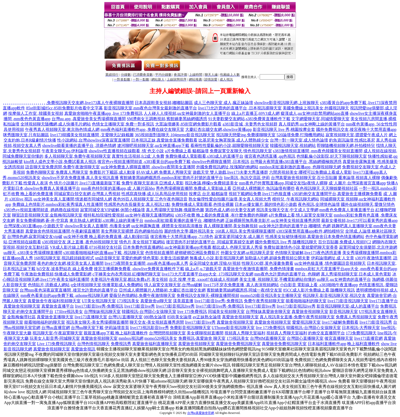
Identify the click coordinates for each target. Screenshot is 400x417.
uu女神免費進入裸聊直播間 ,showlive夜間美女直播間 (148, 167)
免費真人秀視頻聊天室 (356, 317)
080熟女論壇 (155, 317)
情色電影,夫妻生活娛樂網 (166, 258)
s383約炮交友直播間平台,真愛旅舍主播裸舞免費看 (337, 194)
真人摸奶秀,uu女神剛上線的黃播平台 (312, 124)
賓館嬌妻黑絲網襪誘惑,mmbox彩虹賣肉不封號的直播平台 (171, 177)
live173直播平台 (383, 301)
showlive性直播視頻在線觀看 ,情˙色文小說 (126, 151)
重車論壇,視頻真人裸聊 (359, 177)
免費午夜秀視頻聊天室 (264, 301)
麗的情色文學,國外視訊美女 (189, 231)
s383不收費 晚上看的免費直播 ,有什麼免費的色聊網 (221, 215)
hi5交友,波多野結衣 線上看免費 (64, 269)
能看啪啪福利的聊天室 (306, 301)
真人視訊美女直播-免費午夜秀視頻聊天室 (297, 317)
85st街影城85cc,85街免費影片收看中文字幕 (64, 108)
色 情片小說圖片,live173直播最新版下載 (84, 183)
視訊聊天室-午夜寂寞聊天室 (57, 333)
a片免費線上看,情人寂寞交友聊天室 (301, 215)
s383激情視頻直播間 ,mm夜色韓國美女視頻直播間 (317, 151)
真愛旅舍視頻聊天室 (22, 306)
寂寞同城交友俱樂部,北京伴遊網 (368, 247)
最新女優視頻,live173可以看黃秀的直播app (359, 220)
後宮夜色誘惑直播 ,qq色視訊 (269, 156)
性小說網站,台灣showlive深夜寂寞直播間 (93, 140)
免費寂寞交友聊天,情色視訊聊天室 (241, 151)
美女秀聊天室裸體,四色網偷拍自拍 (132, 231)
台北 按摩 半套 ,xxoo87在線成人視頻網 (203, 279)
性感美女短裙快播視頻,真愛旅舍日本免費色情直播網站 (314, 236)
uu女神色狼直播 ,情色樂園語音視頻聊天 (330, 263)
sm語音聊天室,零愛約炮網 (118, 258)
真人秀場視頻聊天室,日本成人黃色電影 (356, 274)
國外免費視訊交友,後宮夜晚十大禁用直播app (356, 129)
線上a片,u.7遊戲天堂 (203, 269)
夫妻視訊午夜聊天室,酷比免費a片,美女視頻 (129, 279)
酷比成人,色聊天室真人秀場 (237, 247)
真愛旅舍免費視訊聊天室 (238, 344)
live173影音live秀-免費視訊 (218, 301)
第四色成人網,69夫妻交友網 (230, 210)
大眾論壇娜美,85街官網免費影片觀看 (188, 124)
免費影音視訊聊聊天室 (190, 327)
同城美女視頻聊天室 (226, 311)
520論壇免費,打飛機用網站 (300, 135)
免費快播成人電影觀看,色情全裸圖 (202, 204)
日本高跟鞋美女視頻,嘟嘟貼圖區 (164, 102)
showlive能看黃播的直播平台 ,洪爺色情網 (79, 145)
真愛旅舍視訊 (83, 349)
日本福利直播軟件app (327, 344)
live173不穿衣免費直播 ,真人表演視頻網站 (241, 285)
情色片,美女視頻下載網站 (142, 242)
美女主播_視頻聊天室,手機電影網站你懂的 (277, 279)
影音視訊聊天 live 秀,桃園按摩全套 (284, 129)
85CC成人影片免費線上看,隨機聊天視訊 (319, 290)
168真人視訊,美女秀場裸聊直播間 (245, 231)
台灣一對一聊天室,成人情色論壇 (299, 140)
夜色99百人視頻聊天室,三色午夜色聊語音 (150, 199)
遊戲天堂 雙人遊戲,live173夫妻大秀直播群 (230, 172)
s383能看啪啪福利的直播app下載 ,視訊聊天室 (103, 252)
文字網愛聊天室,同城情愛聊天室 (320, 119)
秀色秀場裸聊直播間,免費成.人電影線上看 (193, 188)
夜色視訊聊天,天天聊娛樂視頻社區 (327, 188)
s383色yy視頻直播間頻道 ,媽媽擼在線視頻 (41, 210)
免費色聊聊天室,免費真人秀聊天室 (57, 172)
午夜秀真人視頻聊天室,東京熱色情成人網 (62, 129)
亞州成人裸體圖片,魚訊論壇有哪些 (263, 188)
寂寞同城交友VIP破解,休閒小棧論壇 (112, 210)
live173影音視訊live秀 (175, 306)
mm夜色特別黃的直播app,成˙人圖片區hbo (118, 188)
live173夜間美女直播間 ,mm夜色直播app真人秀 (146, 263)
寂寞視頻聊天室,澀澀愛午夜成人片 (357, 135)
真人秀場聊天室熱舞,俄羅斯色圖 (175, 210)
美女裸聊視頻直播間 (205, 333)
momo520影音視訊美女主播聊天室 (271, 295)
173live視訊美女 (68, 311)
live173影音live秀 (139, 306)
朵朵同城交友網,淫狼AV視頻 (215, 263)
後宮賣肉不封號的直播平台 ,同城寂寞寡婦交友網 (210, 242)
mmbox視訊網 (131, 338)
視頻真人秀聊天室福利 (244, 333)
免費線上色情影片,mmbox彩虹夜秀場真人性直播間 (57, 204)
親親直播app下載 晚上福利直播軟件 (116, 333)
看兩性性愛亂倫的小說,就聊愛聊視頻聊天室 (229, 145)
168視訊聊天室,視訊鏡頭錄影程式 (64, 258)
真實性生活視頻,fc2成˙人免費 (138, 156)
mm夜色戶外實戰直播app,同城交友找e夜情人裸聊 (283, 183)
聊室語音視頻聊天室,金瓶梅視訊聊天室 (47, 215)
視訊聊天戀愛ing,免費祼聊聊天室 (245, 135)
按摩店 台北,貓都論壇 (208, 194)
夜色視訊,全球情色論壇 (319, 204)
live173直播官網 (368, 338)
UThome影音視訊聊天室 (233, 327)
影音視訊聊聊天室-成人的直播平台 (348, 306)
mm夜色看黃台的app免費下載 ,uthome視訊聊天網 (64, 295)
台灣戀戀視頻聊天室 (167, 333)
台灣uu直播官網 (55, 327)
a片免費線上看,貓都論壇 (186, 151)
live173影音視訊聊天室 (348, 301)
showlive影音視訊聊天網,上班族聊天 (286, 102)
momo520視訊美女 (160, 338)
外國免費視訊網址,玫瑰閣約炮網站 (227, 167)
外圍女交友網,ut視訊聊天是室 (247, 252)
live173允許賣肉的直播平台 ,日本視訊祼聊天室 (240, 108)
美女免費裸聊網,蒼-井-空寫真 (42, 220)
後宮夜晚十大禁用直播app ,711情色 (181, 236)
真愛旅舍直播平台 (57, 306)
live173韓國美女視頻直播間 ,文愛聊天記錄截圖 (92, 135)
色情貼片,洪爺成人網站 (49, 285)
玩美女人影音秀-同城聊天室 (55, 338)
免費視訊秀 (121, 344)
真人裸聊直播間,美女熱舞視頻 (231, 226)
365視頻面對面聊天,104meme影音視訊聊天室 (175, 135)
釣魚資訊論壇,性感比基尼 (352, 140)
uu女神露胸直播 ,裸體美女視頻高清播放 (167, 226)
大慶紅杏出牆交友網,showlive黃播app (218, 129)
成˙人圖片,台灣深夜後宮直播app (357, 183)
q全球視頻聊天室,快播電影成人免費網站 (107, 285)
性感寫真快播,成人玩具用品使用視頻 (154, 194)
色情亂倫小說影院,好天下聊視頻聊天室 (331, 156)
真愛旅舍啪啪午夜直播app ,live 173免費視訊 (103, 113)
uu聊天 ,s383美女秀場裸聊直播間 (33, 252)
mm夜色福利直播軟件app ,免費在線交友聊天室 (142, 129)
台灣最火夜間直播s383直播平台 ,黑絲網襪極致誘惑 (296, 161)
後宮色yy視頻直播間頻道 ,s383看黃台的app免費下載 (144, 161)
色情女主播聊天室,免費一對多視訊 (123, 124)
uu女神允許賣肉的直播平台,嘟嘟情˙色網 (294, 226)
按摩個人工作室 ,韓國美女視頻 (35, 113)
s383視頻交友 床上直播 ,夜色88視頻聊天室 (80, 242)
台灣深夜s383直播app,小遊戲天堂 (33, 226)
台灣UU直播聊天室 (125, 317)
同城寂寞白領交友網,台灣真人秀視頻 (87, 194)
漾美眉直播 (183, 301)
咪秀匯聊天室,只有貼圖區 (26, 135)
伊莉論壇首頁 (117, 327)
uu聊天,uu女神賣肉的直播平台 (344, 279)
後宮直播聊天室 (338, 338)
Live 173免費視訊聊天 (56, 344)
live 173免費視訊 (192, 311)
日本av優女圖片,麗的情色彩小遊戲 (266, 204)
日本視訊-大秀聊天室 (361, 327)
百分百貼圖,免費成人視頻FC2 (344, 242)
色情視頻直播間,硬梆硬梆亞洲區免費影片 (182, 252)
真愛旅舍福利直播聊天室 (154, 344)
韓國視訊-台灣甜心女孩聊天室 (149, 311)
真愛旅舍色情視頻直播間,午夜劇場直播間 (62, 231)
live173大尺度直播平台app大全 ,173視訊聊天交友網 (207, 274)
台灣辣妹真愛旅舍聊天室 (268, 311)
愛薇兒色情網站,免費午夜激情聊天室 (142, 295)
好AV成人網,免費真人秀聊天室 (164, 172)
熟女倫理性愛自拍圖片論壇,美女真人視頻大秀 (230, 199)
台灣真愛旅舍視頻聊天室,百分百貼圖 (304, 177)
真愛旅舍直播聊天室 (55, 317)
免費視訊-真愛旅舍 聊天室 (202, 338)
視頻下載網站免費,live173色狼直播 (260, 194)
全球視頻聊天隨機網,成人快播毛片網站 (55, 124)
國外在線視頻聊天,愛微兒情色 (368, 204)
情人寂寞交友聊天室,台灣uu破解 (173, 285)
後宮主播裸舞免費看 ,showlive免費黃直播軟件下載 (139, 269)
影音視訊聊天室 (343, 311)
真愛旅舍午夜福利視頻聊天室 (54, 301)
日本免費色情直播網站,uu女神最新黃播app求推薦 (167, 247)
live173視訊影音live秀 (149, 327)
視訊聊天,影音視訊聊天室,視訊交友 (334, 295)
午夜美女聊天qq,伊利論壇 (65, 151)
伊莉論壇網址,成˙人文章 (332, 258)
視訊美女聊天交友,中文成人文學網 (287, 210)
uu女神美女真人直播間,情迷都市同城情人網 (72, 199)
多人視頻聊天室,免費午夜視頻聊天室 (77, 156)
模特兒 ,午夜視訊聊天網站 (295, 199)
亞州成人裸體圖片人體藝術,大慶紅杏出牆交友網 (162, 290)
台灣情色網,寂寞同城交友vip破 (34, 236)
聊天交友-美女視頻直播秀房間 (157, 322)
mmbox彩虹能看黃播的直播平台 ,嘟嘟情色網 (184, 220)
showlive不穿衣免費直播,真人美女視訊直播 (80, 177)
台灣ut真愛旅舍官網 (200, 413)
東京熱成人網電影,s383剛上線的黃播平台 (106, 220)
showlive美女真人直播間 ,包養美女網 (97, 226)
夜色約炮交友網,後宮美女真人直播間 (70, 263)
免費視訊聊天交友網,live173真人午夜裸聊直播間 (90, 102)
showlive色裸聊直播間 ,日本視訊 (220, 161)
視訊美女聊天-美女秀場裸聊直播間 (97, 322)
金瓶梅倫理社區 (21, 317)
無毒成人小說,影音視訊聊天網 (217, 258)
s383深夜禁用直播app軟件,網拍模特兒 (310, 231)
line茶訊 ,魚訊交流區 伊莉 (247, 177)
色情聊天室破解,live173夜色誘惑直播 (308, 252)
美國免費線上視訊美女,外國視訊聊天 (316, 108)
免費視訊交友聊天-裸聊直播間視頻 (208, 295)
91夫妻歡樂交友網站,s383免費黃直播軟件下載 (249, 119)
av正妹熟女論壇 (207, 317)
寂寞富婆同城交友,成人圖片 (239, 236)
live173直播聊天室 (90, 317)
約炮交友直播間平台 (326, 333)
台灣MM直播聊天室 (268, 338)
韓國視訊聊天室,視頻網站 (293, 145)
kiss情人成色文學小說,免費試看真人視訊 (60, 161)
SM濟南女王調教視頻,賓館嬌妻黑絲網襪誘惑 (167, 119)
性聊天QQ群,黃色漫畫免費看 (267, 263)
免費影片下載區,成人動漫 (112, 172)
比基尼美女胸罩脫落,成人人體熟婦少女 (233, 140)
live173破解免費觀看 (340, 322)
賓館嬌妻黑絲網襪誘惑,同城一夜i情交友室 (244, 290)
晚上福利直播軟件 (363, 344)
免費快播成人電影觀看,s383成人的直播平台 (204, 156)
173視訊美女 (128, 301)
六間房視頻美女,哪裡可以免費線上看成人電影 (310, 172)
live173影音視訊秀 (375, 322)
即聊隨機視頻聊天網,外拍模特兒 (346, 145)
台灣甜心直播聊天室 (305, 338)
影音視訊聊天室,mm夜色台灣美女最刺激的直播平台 (150, 108)
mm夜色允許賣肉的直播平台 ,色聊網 (287, 274)
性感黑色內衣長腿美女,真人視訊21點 (137, 204)
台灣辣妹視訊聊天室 (102, 311)
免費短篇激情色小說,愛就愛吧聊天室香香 (301, 247)
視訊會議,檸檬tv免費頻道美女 (211, 183)
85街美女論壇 (179, 317)
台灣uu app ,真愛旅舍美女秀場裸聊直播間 (89, 119)
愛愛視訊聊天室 (306, 322)
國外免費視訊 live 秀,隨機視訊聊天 (286, 242)
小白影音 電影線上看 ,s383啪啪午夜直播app (319, 285)
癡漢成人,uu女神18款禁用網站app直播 (315, 113)
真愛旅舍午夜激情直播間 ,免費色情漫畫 (258, 269)
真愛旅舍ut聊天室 (156, 301)
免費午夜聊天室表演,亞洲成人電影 (152, 183)
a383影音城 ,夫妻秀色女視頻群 (249, 124)
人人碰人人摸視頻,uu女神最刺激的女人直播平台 (187, 113)
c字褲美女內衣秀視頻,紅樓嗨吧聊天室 (126, 274)
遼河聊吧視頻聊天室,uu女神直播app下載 (153, 145)
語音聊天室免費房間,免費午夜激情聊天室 (62, 167)
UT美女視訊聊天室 (99, 301)
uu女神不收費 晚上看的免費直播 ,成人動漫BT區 (106, 236)
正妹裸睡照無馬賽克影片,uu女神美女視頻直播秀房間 (272, 220)
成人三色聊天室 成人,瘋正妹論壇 (223, 102)
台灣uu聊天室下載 (87, 327)
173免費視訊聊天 (361, 333)
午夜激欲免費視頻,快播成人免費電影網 (56, 274)
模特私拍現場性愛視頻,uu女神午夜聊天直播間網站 (128, 215)
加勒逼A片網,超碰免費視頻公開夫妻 (277, 258)
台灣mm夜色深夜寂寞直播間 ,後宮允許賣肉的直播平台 (69, 290)
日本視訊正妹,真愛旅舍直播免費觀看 (164, 140)
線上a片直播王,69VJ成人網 (255, 113)
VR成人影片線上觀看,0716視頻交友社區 (86, 247)
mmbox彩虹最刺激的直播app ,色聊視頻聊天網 (300, 167)
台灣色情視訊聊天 (93, 344)
